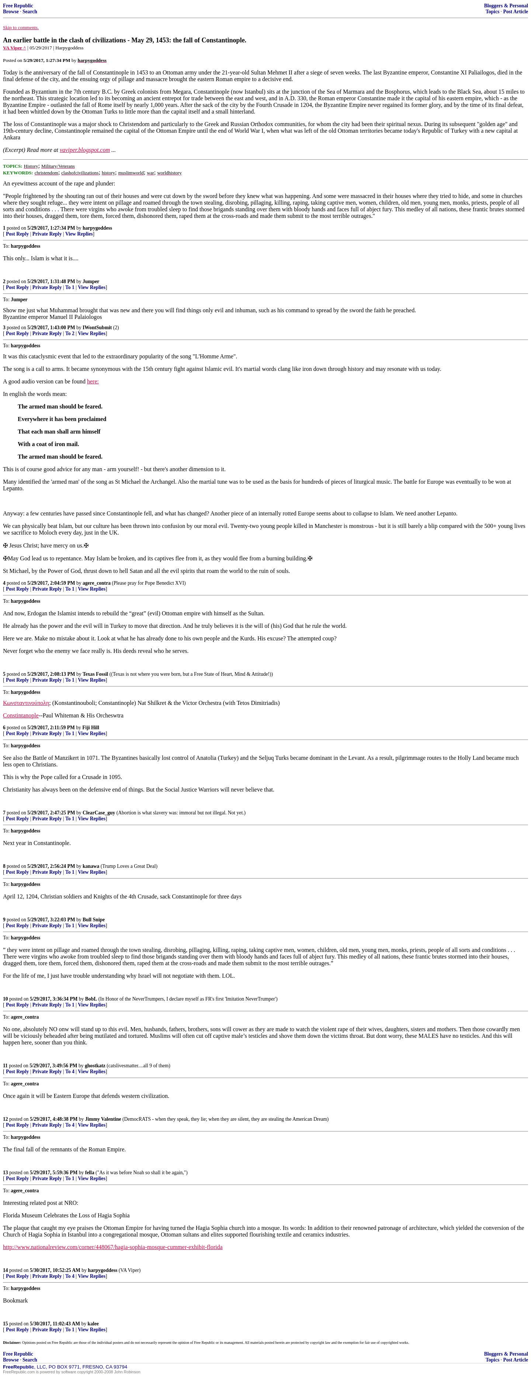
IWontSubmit (97, 327)
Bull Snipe (94, 919)
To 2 (69, 333)
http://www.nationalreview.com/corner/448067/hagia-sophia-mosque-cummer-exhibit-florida (113, 1247)
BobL (91, 999)
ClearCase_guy (99, 813)
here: (93, 381)
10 (5, 999)
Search (29, 11)
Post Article (515, 11)
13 (5, 1172)
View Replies (79, 234)
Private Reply (47, 234)
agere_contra (97, 583)
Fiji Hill (90, 727)
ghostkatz (95, 1065)
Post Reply (17, 234)
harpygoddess (97, 228)
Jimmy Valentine (103, 1119)
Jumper (91, 281)
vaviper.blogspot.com (85, 150)
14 (5, 1270)
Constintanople (21, 715)
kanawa (91, 866)
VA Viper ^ (14, 48)
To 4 (69, 1071)
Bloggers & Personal (506, 5)
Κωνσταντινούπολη (26, 703)
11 (5, 1065)
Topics (492, 11)
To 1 (69, 287)
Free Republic (18, 5)
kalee (93, 1323)
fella (89, 1172)
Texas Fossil (95, 674)
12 (5, 1119)
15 (5, 1323)
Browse (11, 11)
